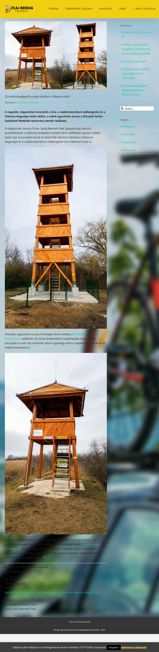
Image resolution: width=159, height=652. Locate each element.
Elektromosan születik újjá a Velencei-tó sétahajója (136, 73)
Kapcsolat (74, 621)
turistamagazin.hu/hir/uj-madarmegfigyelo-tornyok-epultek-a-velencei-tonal (53, 592)
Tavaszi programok (134, 61)
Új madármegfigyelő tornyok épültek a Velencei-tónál (134, 90)
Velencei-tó (129, 150)
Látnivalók (21, 102)
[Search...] (137, 108)
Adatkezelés (84, 621)
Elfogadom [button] (114, 647)
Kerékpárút (129, 126)
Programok (129, 142)
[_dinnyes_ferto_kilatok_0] (56, 55)
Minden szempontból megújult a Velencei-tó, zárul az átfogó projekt (136, 49)
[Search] (122, 108)
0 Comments (33, 102)
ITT (45, 557)
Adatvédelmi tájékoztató (133, 647)
